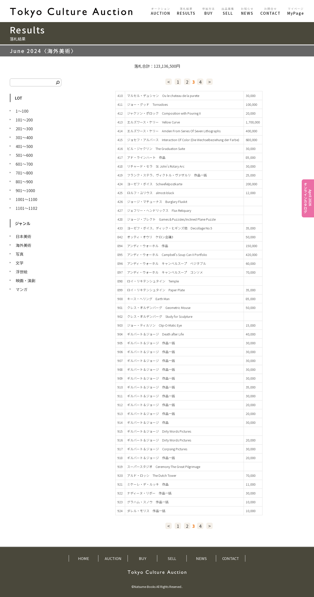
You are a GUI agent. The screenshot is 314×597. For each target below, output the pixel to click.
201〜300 (24, 129)
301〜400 (24, 137)
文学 (20, 263)
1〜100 (22, 111)
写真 (20, 254)
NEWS (247, 11)
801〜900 (24, 182)
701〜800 (24, 173)
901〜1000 (25, 190)
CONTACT (270, 11)
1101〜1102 (26, 208)
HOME (83, 558)
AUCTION (160, 11)
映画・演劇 (25, 280)
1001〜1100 (26, 199)
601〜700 (24, 164)
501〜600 (24, 155)
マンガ (21, 289)
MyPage (295, 11)
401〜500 (24, 146)
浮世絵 (21, 272)
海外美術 (23, 245)
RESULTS (186, 11)
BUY (208, 11)
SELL (228, 11)
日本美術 (23, 236)
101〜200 (24, 120)
